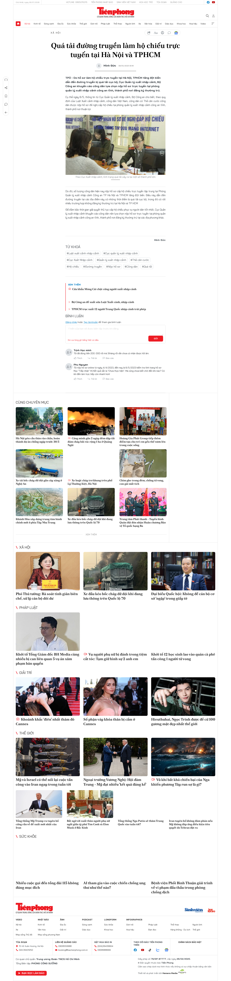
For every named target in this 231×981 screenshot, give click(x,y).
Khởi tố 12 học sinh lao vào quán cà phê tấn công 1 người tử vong (183, 656)
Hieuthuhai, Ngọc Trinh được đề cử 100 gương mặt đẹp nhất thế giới (183, 721)
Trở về (6, 112)
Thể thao (117, 23)
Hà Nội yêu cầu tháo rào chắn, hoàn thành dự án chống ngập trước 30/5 (38, 440)
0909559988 (65, 946)
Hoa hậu (193, 23)
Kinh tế (37, 23)
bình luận (169, 33)
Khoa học (181, 23)
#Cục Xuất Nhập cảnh (79, 260)
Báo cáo (110, 358)
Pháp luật (105, 23)
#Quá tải (147, 266)
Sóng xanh (49, 23)
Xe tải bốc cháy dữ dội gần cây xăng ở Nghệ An (39, 482)
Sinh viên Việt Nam (126, 2)
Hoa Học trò (146, 2)
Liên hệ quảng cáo (66, 942)
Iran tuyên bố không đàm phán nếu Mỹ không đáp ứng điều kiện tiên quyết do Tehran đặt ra (191, 824)
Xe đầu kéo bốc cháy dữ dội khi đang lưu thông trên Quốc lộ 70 (90, 520)
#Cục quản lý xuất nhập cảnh (120, 253)
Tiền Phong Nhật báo (102, 2)
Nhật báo (43, 919)
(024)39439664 (105, 946)
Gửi (156, 338)
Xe (139, 23)
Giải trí (158, 23)
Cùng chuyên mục (32, 402)
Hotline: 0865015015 (76, 2)
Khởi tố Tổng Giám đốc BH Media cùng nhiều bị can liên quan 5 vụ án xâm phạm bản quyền (47, 659)
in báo (162, 33)
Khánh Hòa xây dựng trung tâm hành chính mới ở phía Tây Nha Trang (39, 520)
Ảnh (62, 919)
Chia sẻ (6, 88)
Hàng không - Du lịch (180, 929)
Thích (79, 358)
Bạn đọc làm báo (31, 973)
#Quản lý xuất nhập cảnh (111, 260)
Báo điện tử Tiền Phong (115, 12)
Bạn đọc (152, 929)
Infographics (134, 919)
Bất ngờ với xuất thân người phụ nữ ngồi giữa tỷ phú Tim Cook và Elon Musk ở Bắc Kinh (88, 824)
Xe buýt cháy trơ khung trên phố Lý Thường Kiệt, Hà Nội (90, 482)
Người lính (130, 23)
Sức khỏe (71, 23)
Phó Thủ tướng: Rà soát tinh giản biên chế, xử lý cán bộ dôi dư (47, 596)
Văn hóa (148, 23)
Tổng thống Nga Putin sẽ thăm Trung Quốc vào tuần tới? (141, 822)
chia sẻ (149, 33)
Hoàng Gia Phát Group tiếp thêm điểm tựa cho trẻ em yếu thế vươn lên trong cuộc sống (142, 442)
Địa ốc (60, 23)
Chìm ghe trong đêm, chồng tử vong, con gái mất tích (141, 482)
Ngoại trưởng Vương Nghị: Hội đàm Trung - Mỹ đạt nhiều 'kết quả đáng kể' (114, 781)
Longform (110, 919)
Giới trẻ (94, 23)
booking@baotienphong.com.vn (73, 950)
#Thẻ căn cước (140, 260)
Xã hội (27, 23)
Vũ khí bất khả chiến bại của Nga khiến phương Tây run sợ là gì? (180, 781)
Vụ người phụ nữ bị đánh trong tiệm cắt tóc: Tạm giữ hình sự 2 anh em (115, 656)
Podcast (87, 919)
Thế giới (83, 23)
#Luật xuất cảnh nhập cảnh (83, 253)
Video (203, 23)
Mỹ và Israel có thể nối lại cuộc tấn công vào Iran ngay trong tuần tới (44, 781)
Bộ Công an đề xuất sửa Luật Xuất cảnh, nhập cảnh (103, 302)
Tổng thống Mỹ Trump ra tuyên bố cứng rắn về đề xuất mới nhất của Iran (37, 824)
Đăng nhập (71, 322)
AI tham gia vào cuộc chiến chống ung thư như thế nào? (114, 885)
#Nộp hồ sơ (113, 266)
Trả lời (94, 358)
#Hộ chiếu (73, 266)
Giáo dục (169, 23)
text (156, 33)
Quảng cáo (176, 2)
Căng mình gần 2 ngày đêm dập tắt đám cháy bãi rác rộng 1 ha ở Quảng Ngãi (91, 442)
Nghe (6, 79)
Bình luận (6, 104)
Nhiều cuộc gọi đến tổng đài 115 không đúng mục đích (47, 885)
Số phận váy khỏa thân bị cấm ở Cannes (109, 721)
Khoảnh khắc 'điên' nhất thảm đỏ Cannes (45, 721)
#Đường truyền (92, 266)
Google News (176, 33)
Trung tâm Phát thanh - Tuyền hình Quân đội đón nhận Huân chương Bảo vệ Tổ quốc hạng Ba (142, 522)
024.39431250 (26, 950)
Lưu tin (6, 96)
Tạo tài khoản (91, 322)
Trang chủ (18, 23)
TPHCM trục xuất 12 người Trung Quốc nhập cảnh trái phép (109, 309)
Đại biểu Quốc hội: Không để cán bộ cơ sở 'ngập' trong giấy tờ (182, 596)
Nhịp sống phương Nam (49, 934)
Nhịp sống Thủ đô (24, 934)
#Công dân (131, 266)
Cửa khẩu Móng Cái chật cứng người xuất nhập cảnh (102, 289)
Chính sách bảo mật (190, 942)
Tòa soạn (161, 2)
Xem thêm (213, 23)
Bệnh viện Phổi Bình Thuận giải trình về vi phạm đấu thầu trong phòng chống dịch (182, 887)
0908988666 (104, 950)
